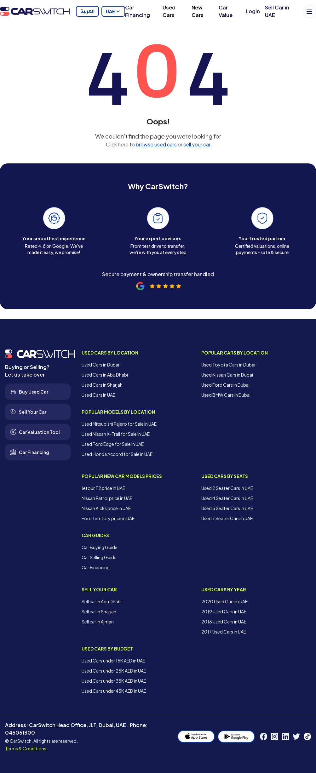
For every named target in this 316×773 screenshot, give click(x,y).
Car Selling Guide (99, 557)
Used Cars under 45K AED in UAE (114, 691)
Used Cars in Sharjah (102, 385)
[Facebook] (263, 736)
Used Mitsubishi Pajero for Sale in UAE (119, 424)
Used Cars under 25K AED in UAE (114, 671)
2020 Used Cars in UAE (224, 601)
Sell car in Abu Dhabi (102, 601)
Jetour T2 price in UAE (103, 488)
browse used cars (156, 144)
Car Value (226, 11)
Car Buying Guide (100, 547)
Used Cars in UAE (98, 395)
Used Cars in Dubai (100, 364)
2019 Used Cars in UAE (223, 611)
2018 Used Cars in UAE (223, 621)
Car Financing (137, 11)
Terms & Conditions (25, 748)
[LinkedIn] (285, 736)
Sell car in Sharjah (99, 611)
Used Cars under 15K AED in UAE (113, 660)
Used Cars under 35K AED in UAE (114, 681)
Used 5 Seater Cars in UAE (227, 508)
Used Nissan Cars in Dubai (227, 375)
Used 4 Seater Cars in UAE (227, 498)
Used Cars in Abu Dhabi (105, 375)
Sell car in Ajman (98, 621)
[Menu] (309, 11)
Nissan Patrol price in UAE (107, 498)
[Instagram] (274, 736)
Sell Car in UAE (277, 11)
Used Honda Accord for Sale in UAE (117, 454)
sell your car (196, 144)
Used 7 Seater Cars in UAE (227, 518)
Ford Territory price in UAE (108, 518)
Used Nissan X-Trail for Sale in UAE (116, 434)
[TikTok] (307, 736)
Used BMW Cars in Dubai (225, 395)
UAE (113, 11)
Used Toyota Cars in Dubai (228, 364)
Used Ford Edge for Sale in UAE (113, 444)
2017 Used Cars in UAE (223, 631)
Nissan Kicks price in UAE (106, 508)
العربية (87, 11)
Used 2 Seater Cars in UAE (227, 488)
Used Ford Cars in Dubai (225, 385)
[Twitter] (296, 736)
